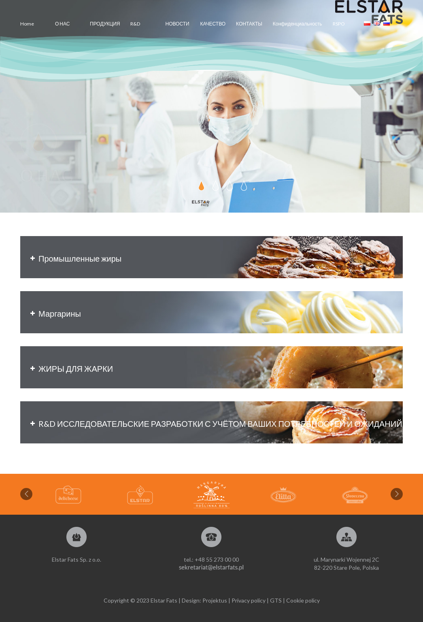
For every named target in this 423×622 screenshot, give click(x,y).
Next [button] (397, 494)
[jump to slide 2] (216, 185)
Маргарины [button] (54, 313)
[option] (211, 494)
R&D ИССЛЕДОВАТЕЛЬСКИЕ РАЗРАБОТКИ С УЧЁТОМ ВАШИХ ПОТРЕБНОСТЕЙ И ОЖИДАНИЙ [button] (215, 423)
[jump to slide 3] (230, 185)
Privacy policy (249, 600)
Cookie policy (303, 600)
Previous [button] (26, 494)
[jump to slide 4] (244, 185)
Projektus (214, 600)
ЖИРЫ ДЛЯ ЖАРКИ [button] (70, 368)
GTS (276, 600)
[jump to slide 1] (201, 185)
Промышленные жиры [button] (74, 258)
